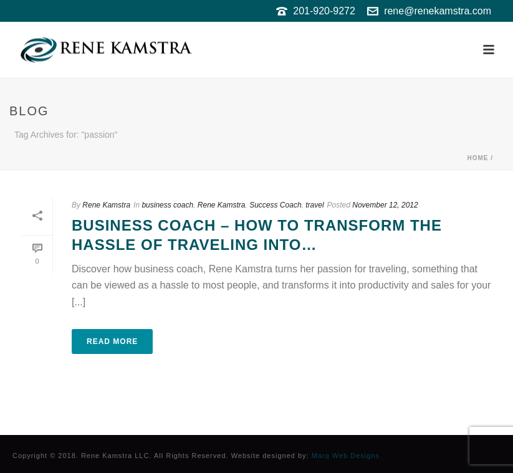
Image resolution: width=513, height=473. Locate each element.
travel (314, 205)
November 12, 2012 (385, 205)
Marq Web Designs (346, 455)
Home (477, 158)
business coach (167, 205)
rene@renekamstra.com (437, 11)
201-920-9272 (324, 11)
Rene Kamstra (106, 205)
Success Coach (275, 205)
